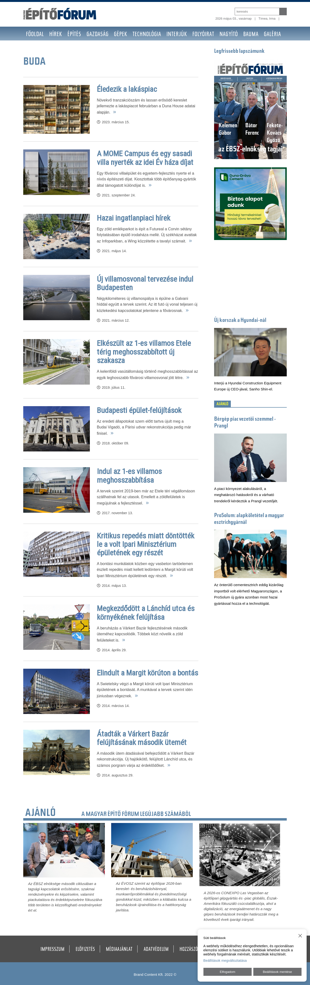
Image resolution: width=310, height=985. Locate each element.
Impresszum (52, 949)
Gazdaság (97, 35)
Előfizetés (85, 949)
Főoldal (35, 35)
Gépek (120, 35)
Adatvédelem (156, 949)
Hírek (55, 35)
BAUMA (250, 35)
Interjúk (176, 35)
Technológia (146, 35)
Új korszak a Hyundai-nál (240, 320)
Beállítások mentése (277, 972)
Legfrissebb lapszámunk (239, 51)
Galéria (272, 35)
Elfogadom (227, 972)
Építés (74, 35)
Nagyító (228, 35)
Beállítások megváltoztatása (225, 960)
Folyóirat (203, 35)
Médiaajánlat (119, 949)
